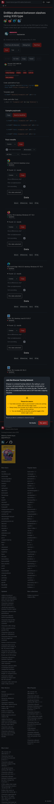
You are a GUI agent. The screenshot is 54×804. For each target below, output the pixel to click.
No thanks (32, 423)
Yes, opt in (43, 423)
